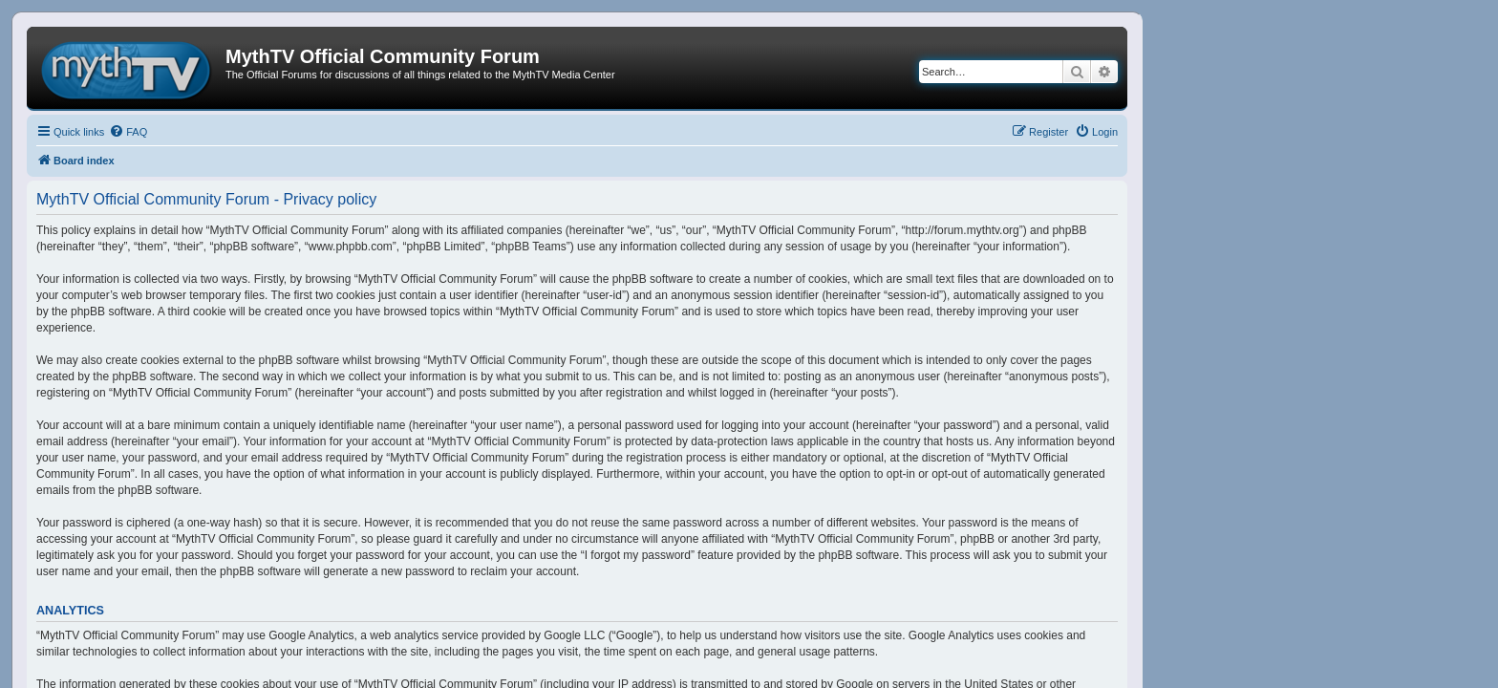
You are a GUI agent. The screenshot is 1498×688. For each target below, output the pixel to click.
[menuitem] (128, 131)
